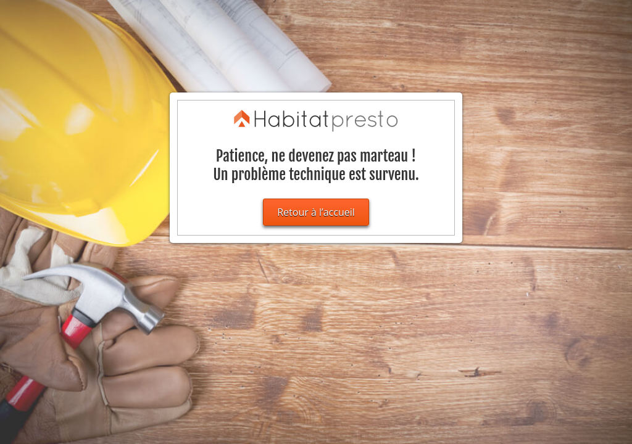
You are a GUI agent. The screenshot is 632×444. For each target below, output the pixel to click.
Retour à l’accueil (316, 212)
